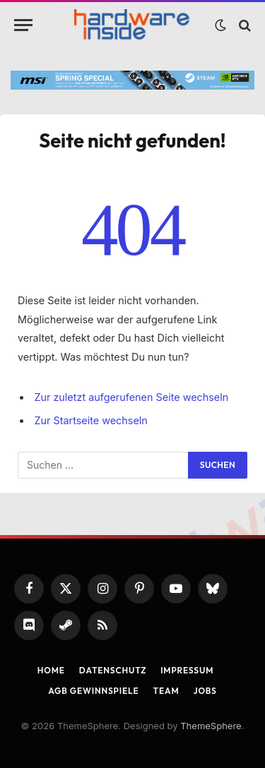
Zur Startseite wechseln (90, 420)
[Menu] (23, 25)
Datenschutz (112, 670)
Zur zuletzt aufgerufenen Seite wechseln (131, 397)
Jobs (204, 690)
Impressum (186, 670)
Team (166, 690)
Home (51, 670)
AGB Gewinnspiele (93, 690)
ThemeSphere (210, 725)
